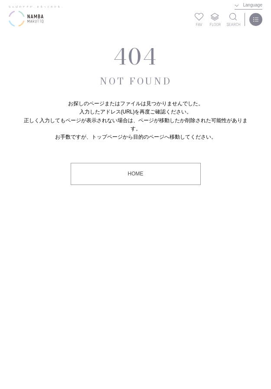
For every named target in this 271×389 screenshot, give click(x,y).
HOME (136, 174)
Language (253, 5)
